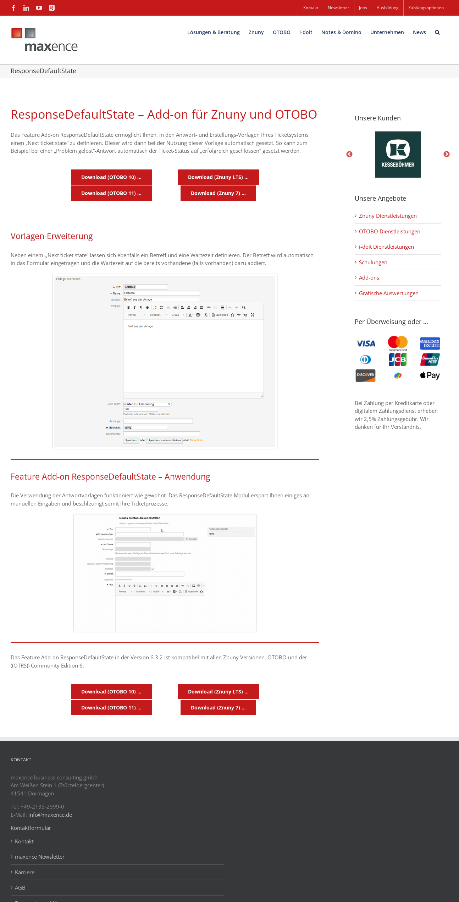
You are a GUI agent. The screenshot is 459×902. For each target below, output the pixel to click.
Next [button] (446, 154)
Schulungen (373, 262)
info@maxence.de (50, 814)
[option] (398, 154)
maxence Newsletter (40, 856)
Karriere (24, 872)
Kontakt (24, 841)
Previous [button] (349, 154)
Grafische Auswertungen (389, 293)
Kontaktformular (31, 827)
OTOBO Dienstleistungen (389, 231)
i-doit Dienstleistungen (386, 246)
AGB (20, 887)
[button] (437, 31)
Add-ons (369, 277)
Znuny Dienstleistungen (388, 215)
